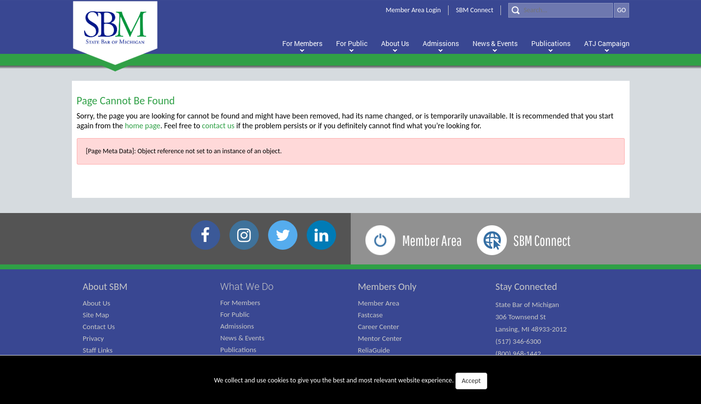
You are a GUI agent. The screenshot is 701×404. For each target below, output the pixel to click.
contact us (218, 125)
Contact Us (99, 326)
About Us (96, 303)
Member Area (379, 303)
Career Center (379, 326)
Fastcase (370, 314)
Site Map (96, 314)
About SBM (105, 286)
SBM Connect (474, 10)
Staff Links (98, 350)
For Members (240, 302)
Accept (471, 381)
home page (142, 125)
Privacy (93, 338)
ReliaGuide (374, 350)
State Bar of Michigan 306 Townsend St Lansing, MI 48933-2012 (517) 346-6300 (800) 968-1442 (531, 329)
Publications (238, 349)
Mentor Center (380, 338)
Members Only (387, 286)
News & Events (242, 337)
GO (621, 10)
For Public (234, 314)
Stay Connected (526, 286)
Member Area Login (413, 10)
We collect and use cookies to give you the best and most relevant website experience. (350, 381)
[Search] (560, 10)
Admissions (237, 326)
